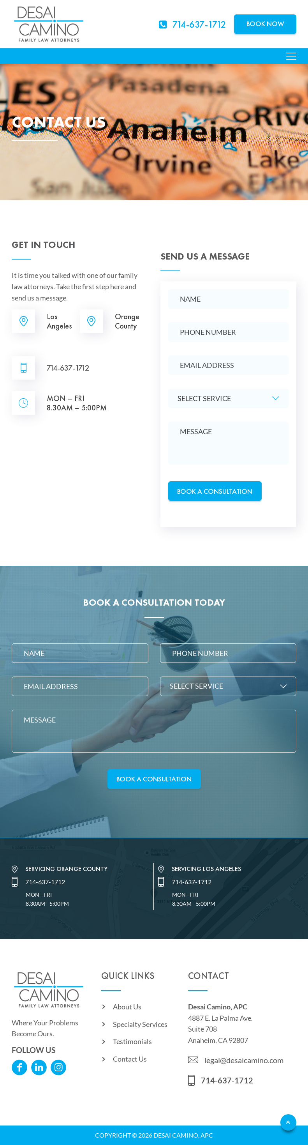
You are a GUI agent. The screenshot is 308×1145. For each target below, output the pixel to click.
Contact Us (130, 1059)
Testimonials (132, 1041)
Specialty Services (140, 1024)
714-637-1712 (68, 368)
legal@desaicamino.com (243, 1060)
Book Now (265, 23)
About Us (127, 1006)
